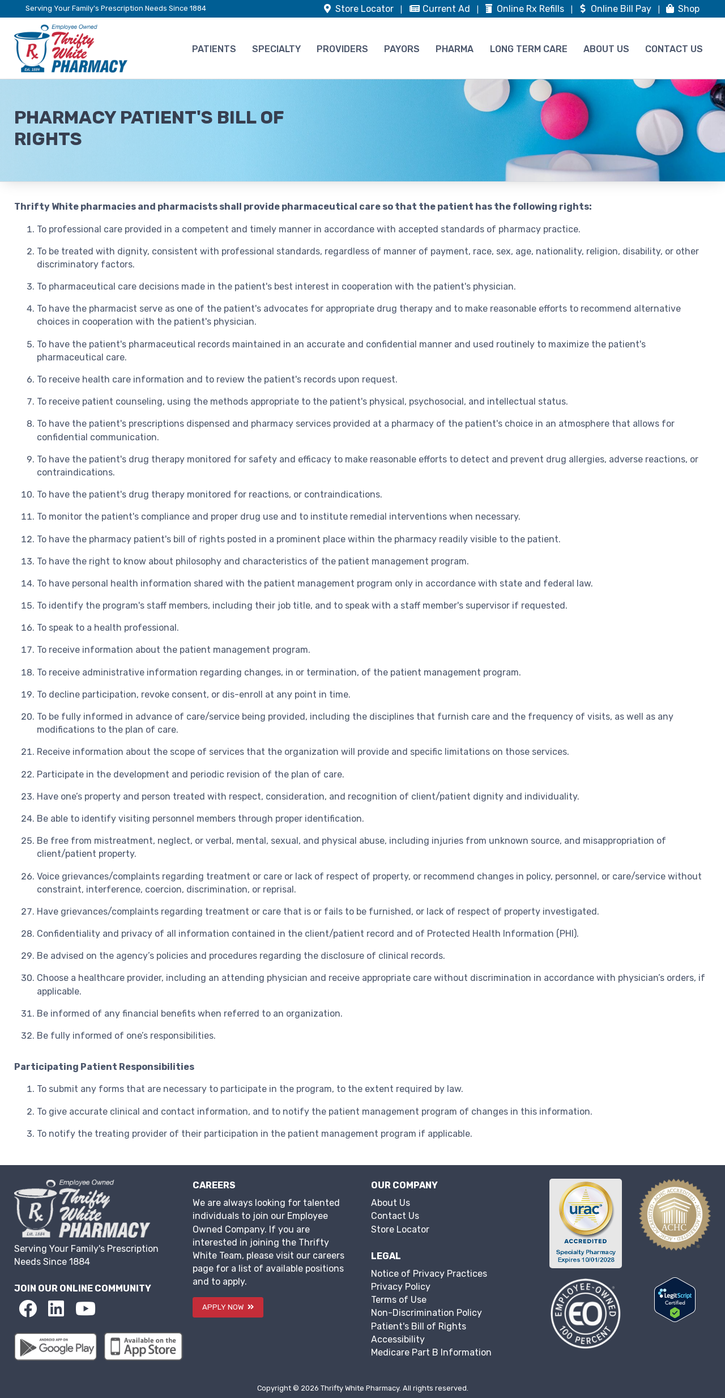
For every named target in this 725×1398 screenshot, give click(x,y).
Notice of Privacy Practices (429, 1273)
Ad (440, 8)
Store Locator (400, 1229)
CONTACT (674, 49)
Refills (524, 8)
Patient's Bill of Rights (418, 1326)
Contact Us (395, 1215)
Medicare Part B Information (431, 1352)
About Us (390, 1202)
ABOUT (606, 49)
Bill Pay (615, 8)
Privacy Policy (400, 1286)
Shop (682, 8)
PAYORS (402, 49)
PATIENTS (214, 49)
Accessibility (398, 1339)
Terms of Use (399, 1299)
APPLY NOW (228, 1307)
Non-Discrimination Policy (426, 1312)
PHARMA (455, 49)
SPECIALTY (276, 49)
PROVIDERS (342, 49)
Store (359, 8)
